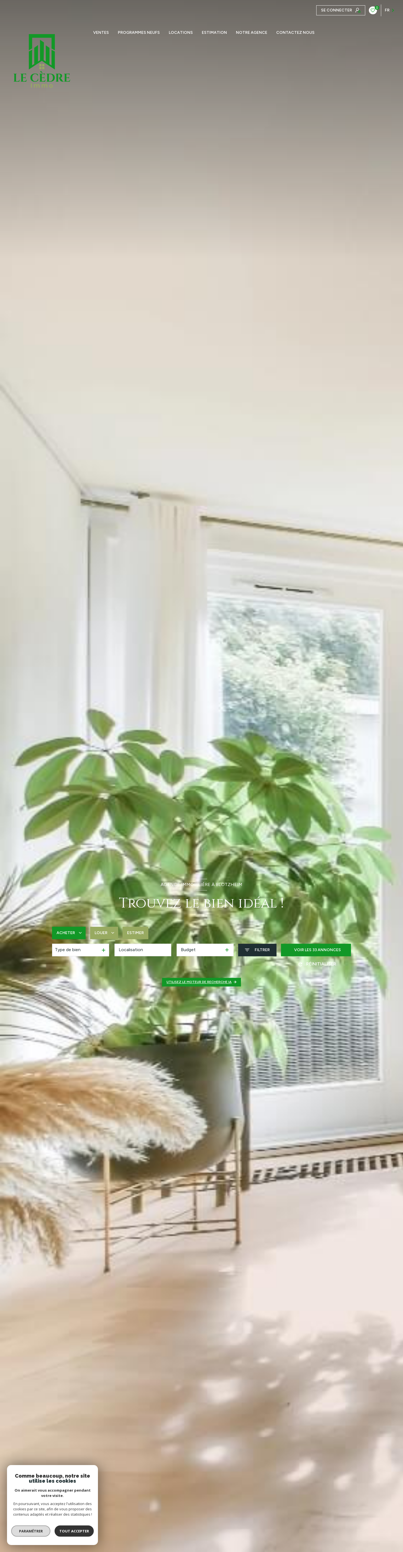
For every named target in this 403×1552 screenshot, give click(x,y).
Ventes (101, 33)
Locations (181, 33)
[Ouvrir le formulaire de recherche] (257, 950)
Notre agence (251, 33)
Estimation (214, 33)
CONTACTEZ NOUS (295, 33)
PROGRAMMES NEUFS (139, 33)
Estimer (135, 932)
